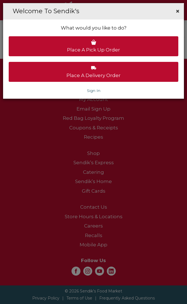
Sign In (93, 90)
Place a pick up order (93, 46)
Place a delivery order (93, 71)
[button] (178, 11)
